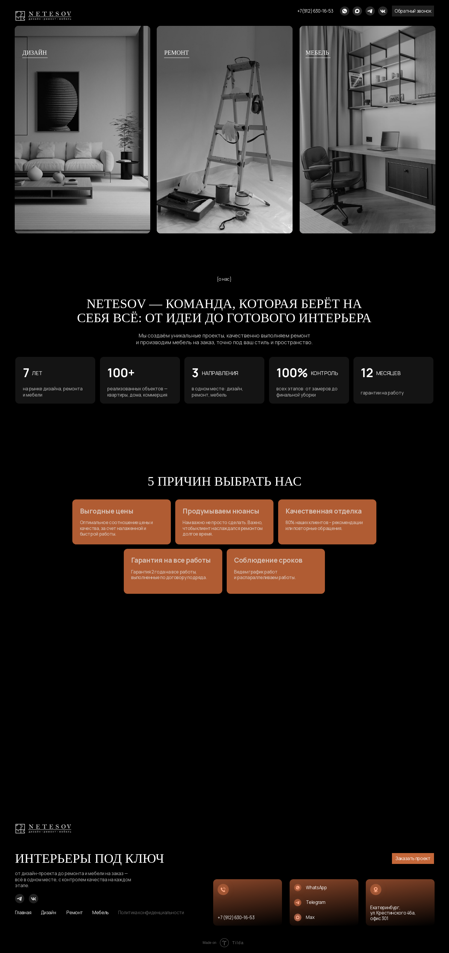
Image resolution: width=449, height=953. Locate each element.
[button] (413, 11)
